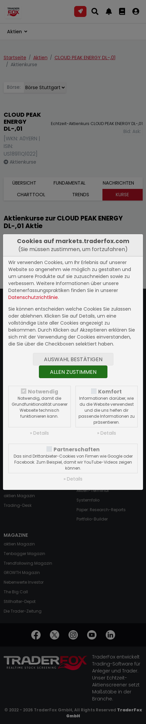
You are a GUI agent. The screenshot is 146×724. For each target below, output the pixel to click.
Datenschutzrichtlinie (33, 297)
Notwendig (43, 391)
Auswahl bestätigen (73, 359)
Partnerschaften (77, 449)
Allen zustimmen (73, 372)
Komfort (110, 391)
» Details (39, 433)
